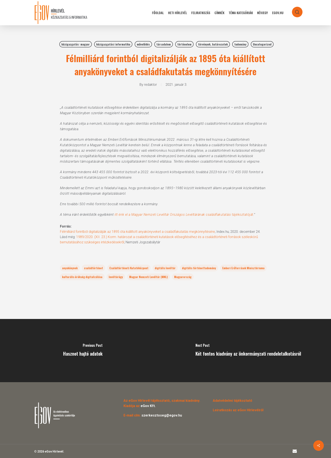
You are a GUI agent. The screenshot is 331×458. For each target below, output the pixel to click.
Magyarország (182, 277)
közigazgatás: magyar (75, 44)
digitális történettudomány (199, 268)
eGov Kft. (148, 406)
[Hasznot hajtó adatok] (83, 350)
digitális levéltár (165, 268)
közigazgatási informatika (113, 44)
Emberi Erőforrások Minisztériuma (243, 268)
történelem (184, 44)
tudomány (240, 44)
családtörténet (93, 268)
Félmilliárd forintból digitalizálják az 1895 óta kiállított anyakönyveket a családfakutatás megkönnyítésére (137, 232)
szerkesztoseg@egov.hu (161, 415)
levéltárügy (116, 277)
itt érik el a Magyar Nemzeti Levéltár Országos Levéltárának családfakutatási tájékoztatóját (184, 215)
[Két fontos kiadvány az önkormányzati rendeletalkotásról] (248, 350)
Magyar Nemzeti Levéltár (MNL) (148, 277)
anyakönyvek (70, 268)
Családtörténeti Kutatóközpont (128, 268)
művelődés (143, 44)
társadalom (163, 44)
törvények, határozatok (213, 44)
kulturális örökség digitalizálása (82, 277)
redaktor (150, 85)
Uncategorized (262, 44)
